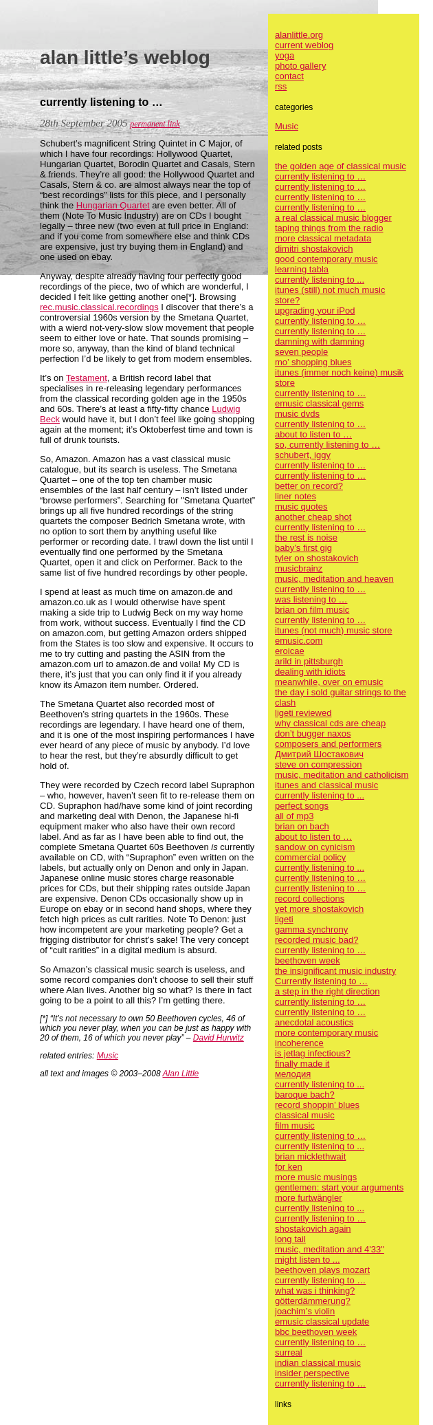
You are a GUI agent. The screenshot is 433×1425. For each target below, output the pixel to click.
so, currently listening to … (327, 444)
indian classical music (318, 1363)
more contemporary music (326, 1032)
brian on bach (302, 826)
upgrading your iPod (315, 310)
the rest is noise (306, 537)
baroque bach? (305, 1094)
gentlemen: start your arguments (339, 1187)
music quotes (301, 506)
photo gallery (300, 66)
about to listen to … (313, 434)
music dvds (297, 414)
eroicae (289, 651)
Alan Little (181, 1073)
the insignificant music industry (335, 971)
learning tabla (302, 269)
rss (281, 86)
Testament (86, 378)
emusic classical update (322, 1321)
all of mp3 (294, 816)
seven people (301, 352)
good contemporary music (326, 259)
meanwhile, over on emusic (329, 682)
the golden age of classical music (340, 166)
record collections (309, 898)
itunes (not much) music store (333, 630)
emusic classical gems (319, 403)
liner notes (295, 496)
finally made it (302, 1063)
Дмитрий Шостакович (319, 754)
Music (107, 1055)
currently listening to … (320, 176)
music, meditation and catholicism (341, 775)
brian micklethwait (310, 1156)
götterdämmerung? (313, 1301)
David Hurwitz (218, 1038)
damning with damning (319, 341)
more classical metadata (323, 238)
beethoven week (307, 960)
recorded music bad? (316, 940)
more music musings (316, 1177)
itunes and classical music (326, 785)
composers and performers (328, 744)
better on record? (309, 486)
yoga (284, 55)
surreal (288, 1352)
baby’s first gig (303, 548)
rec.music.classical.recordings (99, 307)
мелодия (293, 1074)
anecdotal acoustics (314, 1022)
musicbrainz (298, 568)
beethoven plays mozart (322, 1270)
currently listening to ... (319, 279)
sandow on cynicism (315, 847)
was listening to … (311, 599)
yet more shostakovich (319, 909)
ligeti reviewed (303, 713)
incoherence (299, 1043)
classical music (305, 1115)
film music (295, 1125)
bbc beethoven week (316, 1332)
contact (289, 76)
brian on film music (312, 610)
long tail (290, 1239)
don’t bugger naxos (313, 733)
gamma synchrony (311, 929)
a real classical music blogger (333, 218)
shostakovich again (313, 1228)
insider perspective (312, 1373)
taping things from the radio (329, 228)
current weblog (304, 45)
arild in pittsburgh (309, 661)
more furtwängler (308, 1198)
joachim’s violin (305, 1311)
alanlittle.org (299, 35)
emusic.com (298, 640)
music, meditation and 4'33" (329, 1249)
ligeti (284, 919)
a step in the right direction (327, 991)
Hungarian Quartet (113, 205)
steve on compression (318, 764)
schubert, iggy (303, 455)
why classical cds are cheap (330, 723)
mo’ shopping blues (313, 362)
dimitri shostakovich (314, 248)
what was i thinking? (315, 1290)
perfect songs (302, 806)
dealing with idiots (310, 671)
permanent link (154, 124)
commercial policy (310, 857)
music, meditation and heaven (334, 579)
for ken (288, 1167)
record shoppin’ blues (317, 1105)
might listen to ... (307, 1259)
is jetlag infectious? (313, 1053)
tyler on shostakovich (316, 558)
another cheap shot (313, 517)
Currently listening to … (321, 981)
